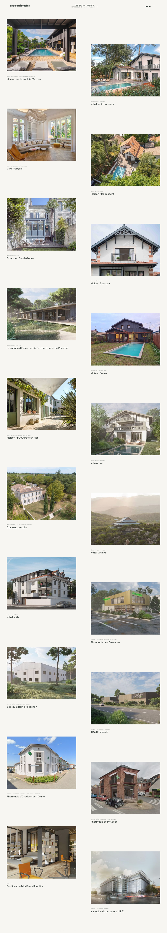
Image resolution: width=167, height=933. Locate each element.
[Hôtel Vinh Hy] (125, 520)
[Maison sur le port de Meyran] (41, 46)
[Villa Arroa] (125, 430)
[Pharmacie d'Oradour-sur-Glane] (41, 763)
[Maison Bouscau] (125, 250)
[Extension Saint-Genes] (41, 225)
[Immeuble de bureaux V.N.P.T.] (125, 878)
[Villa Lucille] (41, 584)
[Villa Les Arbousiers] (125, 71)
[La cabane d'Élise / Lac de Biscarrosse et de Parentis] (41, 315)
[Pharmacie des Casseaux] (125, 609)
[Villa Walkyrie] (41, 136)
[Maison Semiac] (125, 340)
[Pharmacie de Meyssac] (125, 789)
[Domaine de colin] (41, 494)
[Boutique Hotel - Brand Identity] (41, 853)
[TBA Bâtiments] (125, 699)
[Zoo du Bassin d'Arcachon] (41, 674)
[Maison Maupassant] (125, 161)
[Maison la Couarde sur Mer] (41, 405)
